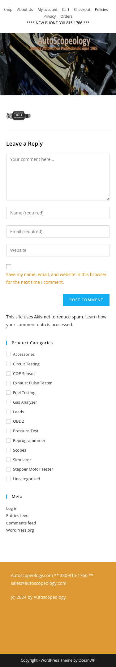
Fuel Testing (24, 392)
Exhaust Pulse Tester (32, 383)
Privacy (50, 16)
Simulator (22, 460)
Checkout (82, 9)
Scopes (19, 450)
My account (47, 9)
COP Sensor (24, 373)
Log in (11, 508)
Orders (66, 16)
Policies (101, 9)
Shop (8, 9)
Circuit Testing (26, 364)
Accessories (24, 354)
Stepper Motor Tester (33, 469)
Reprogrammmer (29, 440)
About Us (25, 9)
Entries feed (17, 515)
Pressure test (25, 431)
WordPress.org (20, 530)
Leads (18, 412)
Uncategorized (26, 478)
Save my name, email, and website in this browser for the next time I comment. (56, 278)
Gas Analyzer (25, 402)
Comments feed (21, 523)
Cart (65, 9)
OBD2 (18, 421)
